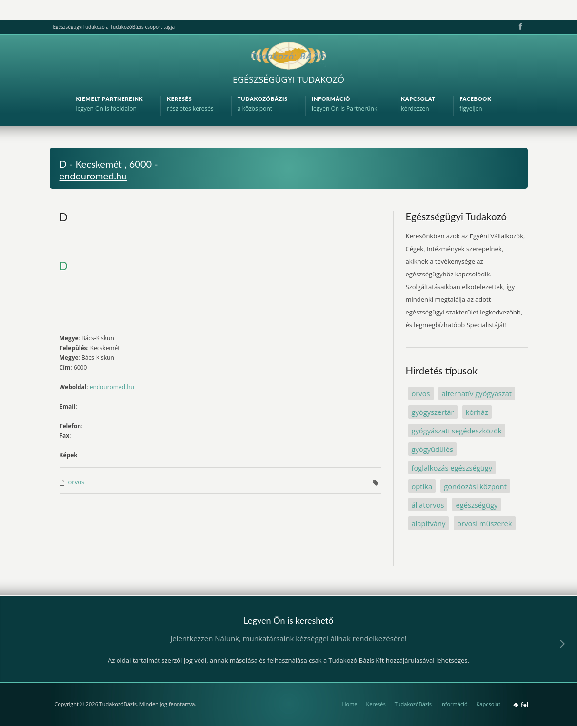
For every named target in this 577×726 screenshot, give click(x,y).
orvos (76, 481)
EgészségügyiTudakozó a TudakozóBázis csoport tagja (114, 26)
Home (349, 703)
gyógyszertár (433, 412)
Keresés (376, 703)
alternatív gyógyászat (477, 393)
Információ (454, 703)
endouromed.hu (93, 175)
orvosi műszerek (484, 523)
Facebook (519, 27)
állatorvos (428, 505)
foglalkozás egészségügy (452, 467)
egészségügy (476, 505)
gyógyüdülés (432, 449)
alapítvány (429, 523)
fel (524, 705)
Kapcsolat (489, 703)
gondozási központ (475, 486)
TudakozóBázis (413, 703)
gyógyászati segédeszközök (457, 430)
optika (422, 486)
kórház (477, 412)
